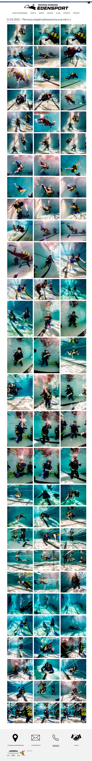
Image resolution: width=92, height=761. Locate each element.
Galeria (12, 22)
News (14, 22)
